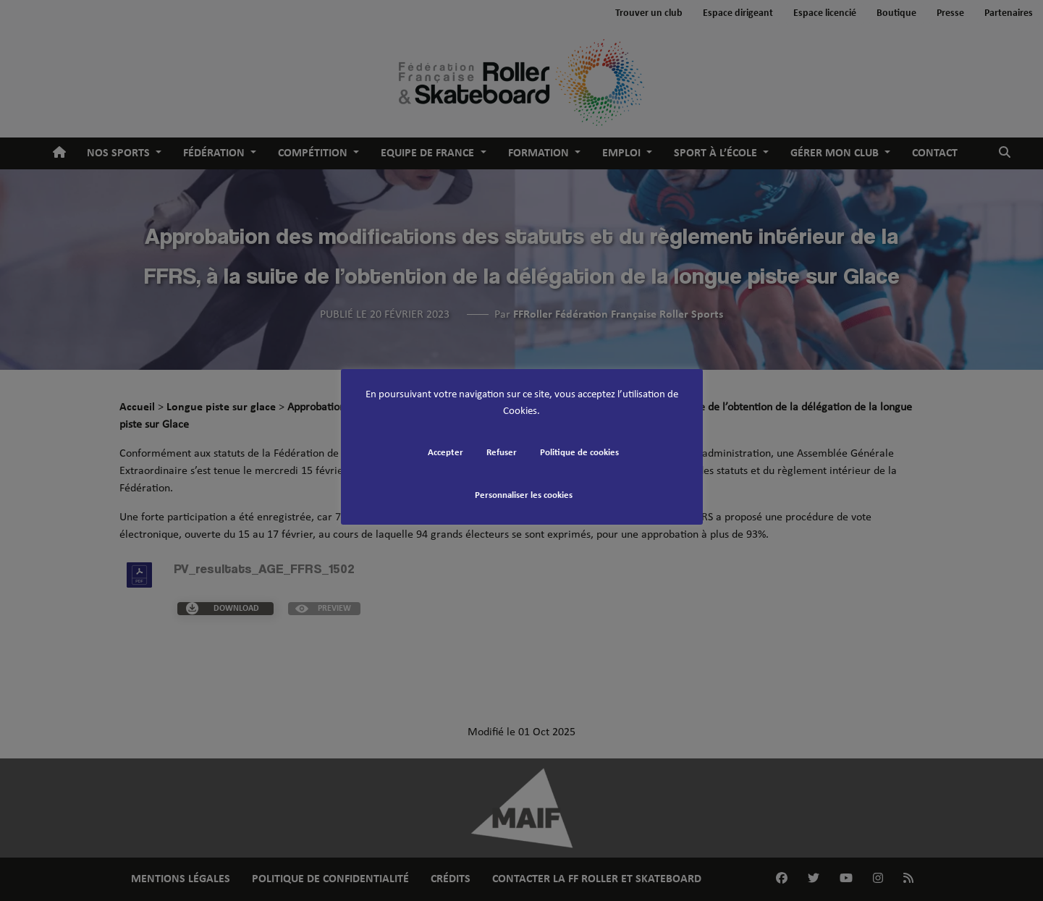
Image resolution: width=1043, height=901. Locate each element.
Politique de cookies (579, 452)
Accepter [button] (445, 452)
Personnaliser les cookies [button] (524, 495)
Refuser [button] (501, 452)
